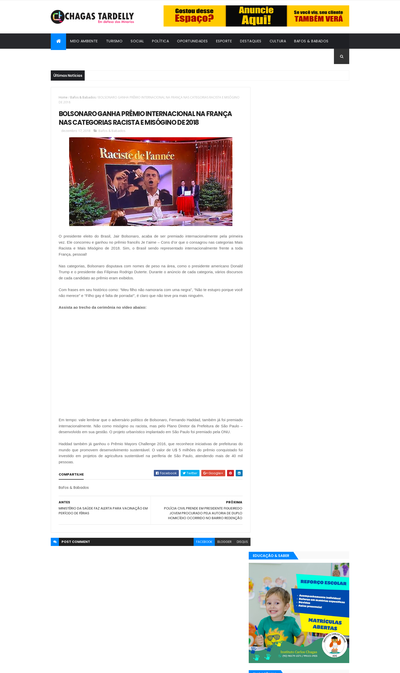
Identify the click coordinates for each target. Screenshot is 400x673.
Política (160, 41)
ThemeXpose (78, 666)
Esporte (224, 41)
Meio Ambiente (84, 41)
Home (63, 97)
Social (137, 41)
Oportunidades (192, 41)
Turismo (114, 41)
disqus (238, 548)
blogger (221, 548)
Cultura (278, 41)
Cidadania (65, 56)
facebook (200, 548)
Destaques (250, 41)
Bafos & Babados (311, 41)
